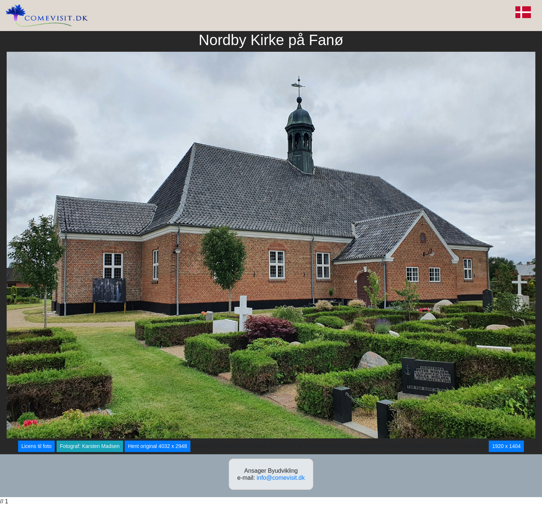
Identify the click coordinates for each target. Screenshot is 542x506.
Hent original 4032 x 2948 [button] (157, 446)
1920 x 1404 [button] (506, 446)
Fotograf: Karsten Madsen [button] (90, 446)
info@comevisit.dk (281, 478)
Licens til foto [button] (36, 446)
